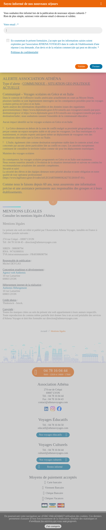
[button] (102, 3)
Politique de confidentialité (24, 52)
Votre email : (10, 24)
